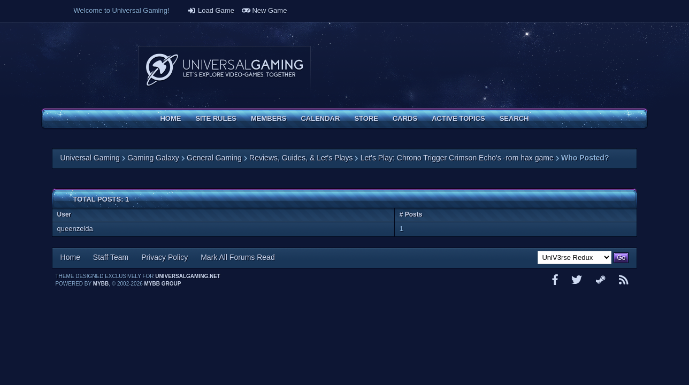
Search (514, 118)
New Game (264, 10)
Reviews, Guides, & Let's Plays (301, 157)
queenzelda (75, 229)
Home (170, 118)
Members (268, 118)
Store (366, 118)
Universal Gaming (90, 157)
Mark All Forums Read (237, 257)
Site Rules (215, 118)
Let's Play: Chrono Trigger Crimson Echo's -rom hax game (457, 157)
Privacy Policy (164, 257)
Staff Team (110, 257)
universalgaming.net (187, 276)
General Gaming (214, 157)
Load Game (210, 10)
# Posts (411, 214)
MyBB (101, 284)
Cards (405, 118)
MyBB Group (162, 284)
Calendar (320, 118)
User (64, 214)
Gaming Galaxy (153, 157)
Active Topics (458, 118)
